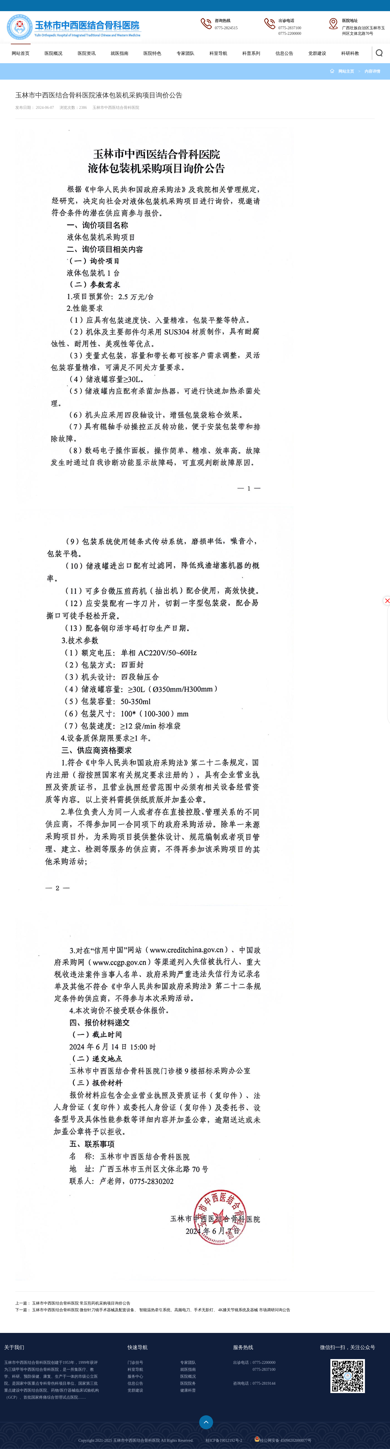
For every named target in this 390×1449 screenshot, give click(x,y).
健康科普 (188, 1390)
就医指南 (119, 53)
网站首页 (21, 53)
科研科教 (350, 53)
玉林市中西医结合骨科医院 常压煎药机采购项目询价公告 (81, 1303)
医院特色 (152, 53)
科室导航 (218, 53)
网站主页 (346, 71)
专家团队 (185, 53)
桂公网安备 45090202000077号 (283, 1440)
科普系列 (251, 53)
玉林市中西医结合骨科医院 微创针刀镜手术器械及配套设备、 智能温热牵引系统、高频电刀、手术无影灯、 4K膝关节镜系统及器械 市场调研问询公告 (161, 1310)
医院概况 (53, 53)
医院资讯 (87, 53)
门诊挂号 (135, 1362)
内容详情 (372, 71)
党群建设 (317, 53)
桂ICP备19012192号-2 (224, 1440)
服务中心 (135, 1376)
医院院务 (188, 1383)
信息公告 (284, 53)
